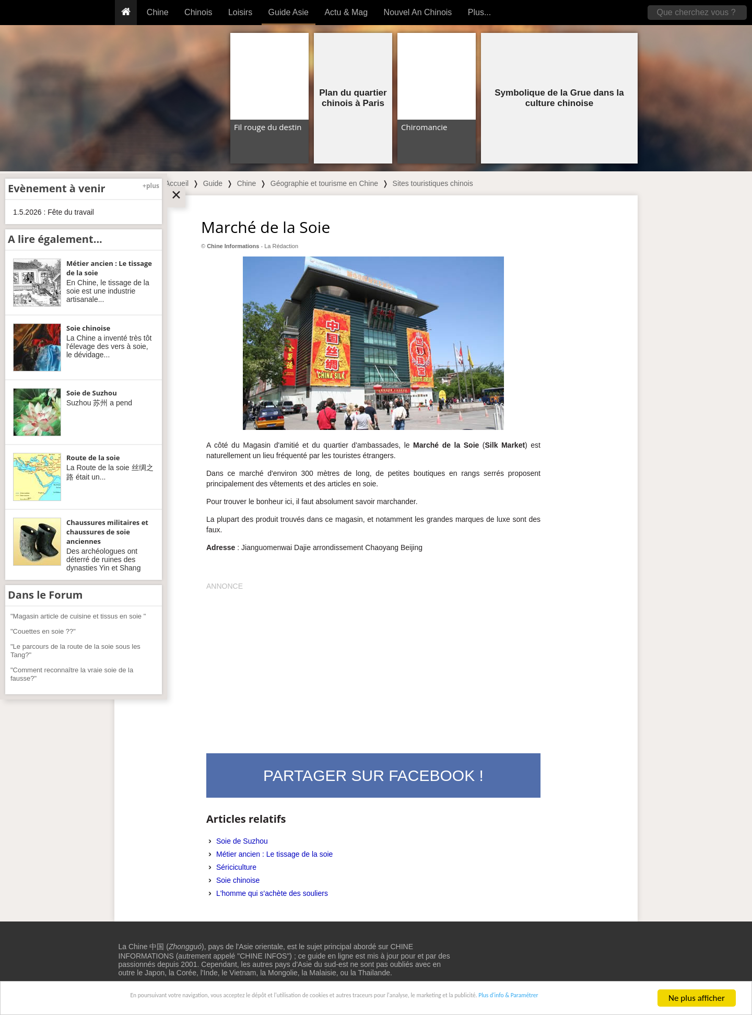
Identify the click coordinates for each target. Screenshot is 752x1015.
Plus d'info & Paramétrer (591, 999)
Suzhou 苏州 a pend (99, 403)
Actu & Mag (346, 12)
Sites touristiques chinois (433, 183)
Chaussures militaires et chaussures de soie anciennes (107, 532)
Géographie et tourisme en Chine (324, 183)
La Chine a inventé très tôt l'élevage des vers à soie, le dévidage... (108, 346)
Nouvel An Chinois (418, 12)
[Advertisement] (373, 664)
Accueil (177, 183)
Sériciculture (236, 867)
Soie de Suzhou (242, 841)
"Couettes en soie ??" (43, 631)
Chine (158, 12)
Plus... (479, 12)
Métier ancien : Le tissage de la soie (274, 854)
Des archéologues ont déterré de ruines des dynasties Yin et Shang (103, 559)
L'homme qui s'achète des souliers (272, 893)
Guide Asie (288, 12)
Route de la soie (93, 457)
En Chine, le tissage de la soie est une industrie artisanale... (107, 291)
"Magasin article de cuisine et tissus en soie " (78, 616)
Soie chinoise (238, 880)
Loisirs (240, 12)
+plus (151, 185)
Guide (212, 183)
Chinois (198, 12)
